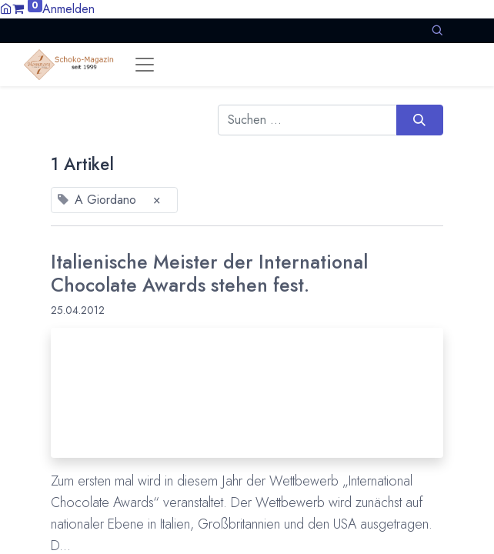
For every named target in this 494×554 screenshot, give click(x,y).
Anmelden (68, 9)
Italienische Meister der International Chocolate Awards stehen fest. (209, 273)
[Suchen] (419, 120)
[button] (437, 30)
